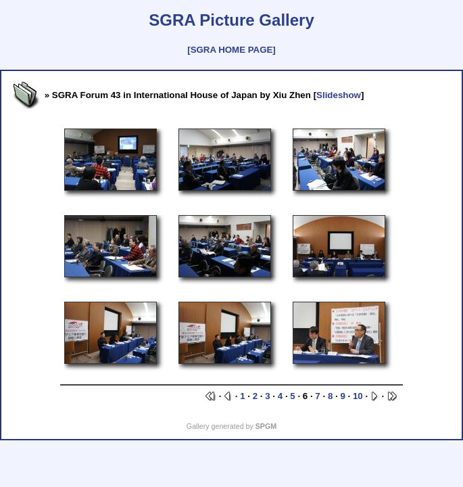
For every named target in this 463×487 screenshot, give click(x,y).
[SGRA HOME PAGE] (231, 50)
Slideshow (338, 95)
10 (358, 396)
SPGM (265, 426)
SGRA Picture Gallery (231, 20)
